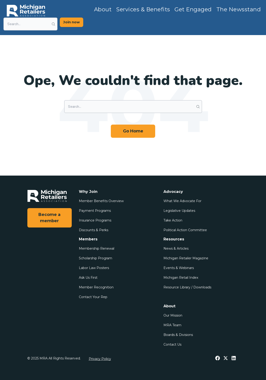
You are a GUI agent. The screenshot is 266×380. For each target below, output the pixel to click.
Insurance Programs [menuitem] (95, 220)
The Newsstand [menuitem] (238, 9)
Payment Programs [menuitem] (95, 211)
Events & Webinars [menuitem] (178, 268)
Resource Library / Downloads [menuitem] (187, 287)
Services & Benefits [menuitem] (143, 9)
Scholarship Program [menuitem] (95, 258)
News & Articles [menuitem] (176, 248)
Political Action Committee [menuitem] (185, 230)
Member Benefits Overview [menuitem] (101, 201)
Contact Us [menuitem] (172, 344)
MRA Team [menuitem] (172, 325)
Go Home (133, 131)
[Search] (30, 24)
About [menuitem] (103, 9)
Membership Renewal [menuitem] (96, 248)
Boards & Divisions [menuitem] (178, 335)
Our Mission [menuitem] (172, 315)
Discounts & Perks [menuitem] (93, 230)
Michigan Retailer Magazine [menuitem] (185, 258)
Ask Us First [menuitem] (88, 277)
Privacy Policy (100, 359)
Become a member (49, 217)
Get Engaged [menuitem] (193, 9)
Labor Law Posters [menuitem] (94, 268)
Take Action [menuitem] (172, 220)
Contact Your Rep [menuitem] (93, 297)
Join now (71, 22)
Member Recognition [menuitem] (96, 287)
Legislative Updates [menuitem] (179, 211)
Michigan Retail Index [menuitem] (180, 277)
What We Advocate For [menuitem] (182, 201)
